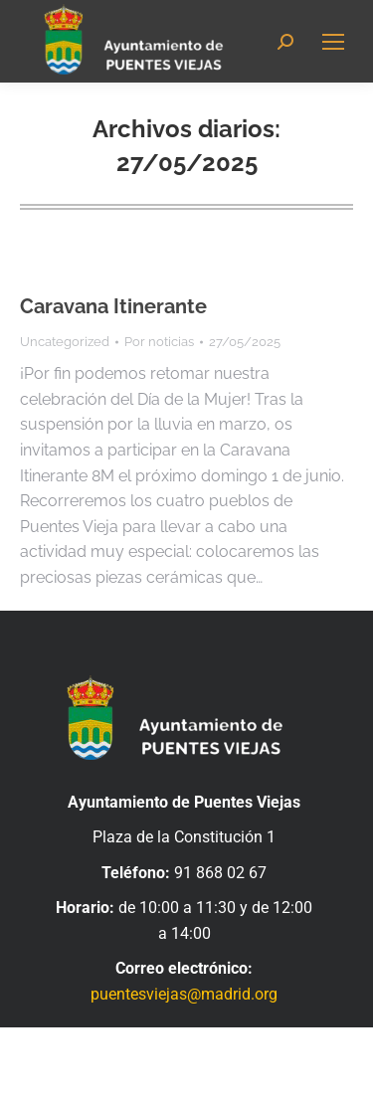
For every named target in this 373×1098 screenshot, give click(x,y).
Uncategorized (64, 341)
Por (159, 341)
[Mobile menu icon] (333, 42)
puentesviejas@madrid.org (184, 994)
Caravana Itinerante (113, 306)
